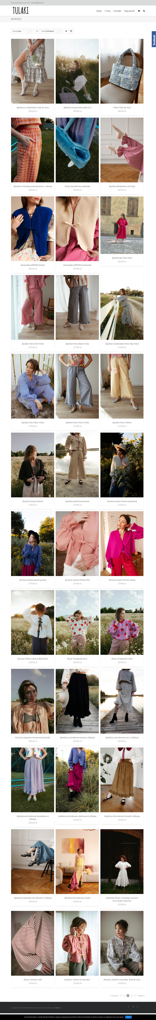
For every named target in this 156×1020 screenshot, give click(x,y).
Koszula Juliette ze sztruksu (77, 979)
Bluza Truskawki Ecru (77, 658)
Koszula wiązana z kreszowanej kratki (32, 737)
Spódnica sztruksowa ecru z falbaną (121, 737)
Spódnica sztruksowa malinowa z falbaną (77, 816)
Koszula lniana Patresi (32, 501)
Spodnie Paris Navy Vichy (77, 422)
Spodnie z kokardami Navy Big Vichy (122, 343)
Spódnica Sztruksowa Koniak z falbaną (122, 816)
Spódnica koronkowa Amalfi (77, 898)
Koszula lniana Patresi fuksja (122, 580)
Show (48, 31)
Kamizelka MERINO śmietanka (77, 265)
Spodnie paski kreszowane (77, 501)
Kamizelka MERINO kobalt (33, 265)
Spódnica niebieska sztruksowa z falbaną (32, 898)
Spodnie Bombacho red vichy (122, 186)
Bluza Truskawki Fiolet (121, 658)
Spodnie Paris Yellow (122, 422)
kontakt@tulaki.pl (38, 3)
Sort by (17, 31)
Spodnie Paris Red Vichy (33, 343)
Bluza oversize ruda (33, 979)
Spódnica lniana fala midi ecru (77, 107)
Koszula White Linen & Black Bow (32, 658)
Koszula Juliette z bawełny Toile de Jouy (121, 979)
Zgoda (128, 1017)
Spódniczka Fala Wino (122, 257)
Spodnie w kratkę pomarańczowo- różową (32, 186)
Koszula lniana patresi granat (32, 580)
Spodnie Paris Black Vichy (77, 343)
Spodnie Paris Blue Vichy (32, 422)
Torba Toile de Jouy (122, 107)
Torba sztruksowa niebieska (77, 186)
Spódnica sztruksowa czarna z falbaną (77, 737)
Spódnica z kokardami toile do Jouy (32, 107)
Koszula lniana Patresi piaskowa (122, 501)
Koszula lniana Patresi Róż (77, 580)
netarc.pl (58, 1008)
